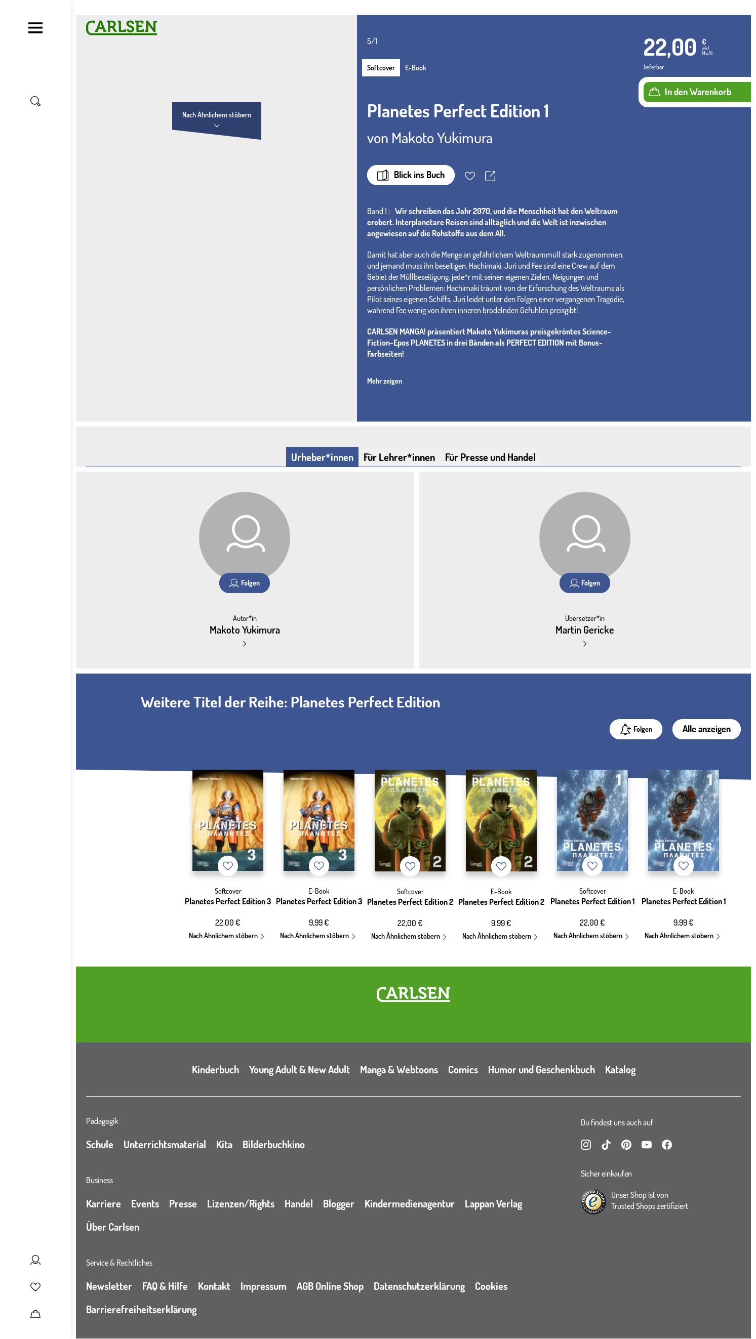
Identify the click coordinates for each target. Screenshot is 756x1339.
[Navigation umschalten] (35, 27)
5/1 (372, 41)
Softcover (381, 67)
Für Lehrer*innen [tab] (399, 457)
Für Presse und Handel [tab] (490, 457)
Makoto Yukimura (442, 137)
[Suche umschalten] (35, 101)
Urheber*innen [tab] (322, 457)
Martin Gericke (584, 629)
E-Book (415, 67)
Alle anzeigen (707, 728)
